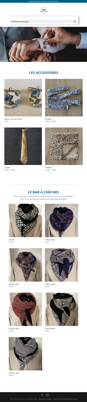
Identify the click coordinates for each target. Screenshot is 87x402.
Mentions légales (45, 399)
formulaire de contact (58, 199)
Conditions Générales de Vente (65, 399)
